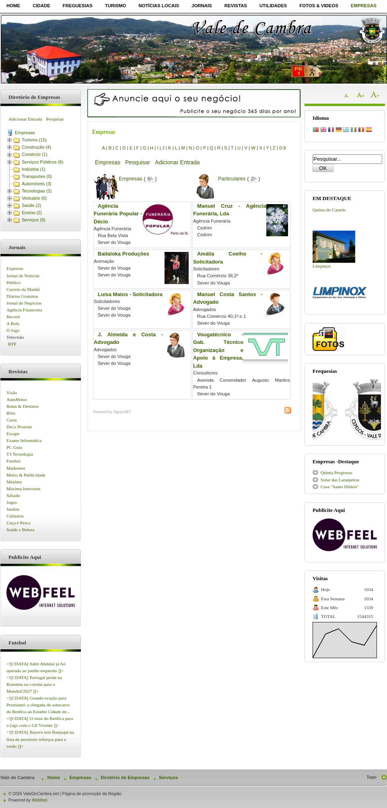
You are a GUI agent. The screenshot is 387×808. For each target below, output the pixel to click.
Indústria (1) (33, 169)
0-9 (282, 147)
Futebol (13, 460)
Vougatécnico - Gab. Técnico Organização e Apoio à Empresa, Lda (218, 350)
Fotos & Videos (318, 5)
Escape (12, 433)
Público (13, 282)
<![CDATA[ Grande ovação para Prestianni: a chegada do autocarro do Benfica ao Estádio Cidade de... (38, 704)
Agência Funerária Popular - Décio (118, 214)
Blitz (10, 413)
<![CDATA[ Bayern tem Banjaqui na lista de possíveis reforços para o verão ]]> (40, 739)
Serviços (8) (33, 219)
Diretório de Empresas (125, 777)
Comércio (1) (34, 154)
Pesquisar (55, 119)
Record (13, 316)
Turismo (115, 5)
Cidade (41, 5)
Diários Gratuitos (22, 296)
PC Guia (14, 447)
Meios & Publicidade (25, 475)
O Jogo (13, 330)
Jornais (201, 5)
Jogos (11, 502)
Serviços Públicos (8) (42, 162)
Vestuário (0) (34, 198)
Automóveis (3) (36, 183)
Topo (371, 777)
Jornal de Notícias (22, 275)
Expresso (14, 268)
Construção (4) (36, 147)
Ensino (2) (32, 212)
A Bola (12, 323)
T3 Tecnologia (19, 454)
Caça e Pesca (18, 522)
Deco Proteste (19, 426)
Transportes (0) (37, 176)
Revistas (235, 5)
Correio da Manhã (23, 289)
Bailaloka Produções (123, 254)
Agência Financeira (24, 309)
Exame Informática (24, 440)
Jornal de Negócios (23, 303)
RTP (12, 344)
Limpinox (322, 266)
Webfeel (39, 800)
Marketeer (15, 468)
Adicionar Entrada (25, 119)
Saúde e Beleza (20, 529)
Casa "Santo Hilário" (340, 486)
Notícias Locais (158, 5)
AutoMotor (16, 399)
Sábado (13, 495)
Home (13, 5)
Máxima (14, 481)
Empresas (364, 5)
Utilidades (273, 5)
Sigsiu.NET (122, 412)
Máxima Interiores (23, 488)
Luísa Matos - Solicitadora (130, 294)
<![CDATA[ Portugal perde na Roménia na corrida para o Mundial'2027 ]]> (34, 684)
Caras (11, 419)
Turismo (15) (34, 139)
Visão (11, 392)
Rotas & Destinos (22, 406)
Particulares (232, 179)
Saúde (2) (31, 205)
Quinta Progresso (336, 472)
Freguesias (78, 5)
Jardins (12, 509)
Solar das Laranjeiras (340, 479)
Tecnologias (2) (37, 190)
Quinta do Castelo (329, 209)
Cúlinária (14, 515)
